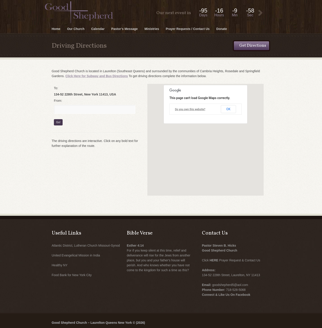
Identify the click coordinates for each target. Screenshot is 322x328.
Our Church (76, 29)
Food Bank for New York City (72, 275)
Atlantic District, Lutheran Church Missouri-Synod (86, 245)
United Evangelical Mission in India (76, 255)
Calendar (98, 29)
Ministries (151, 29)
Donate (221, 29)
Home (56, 29)
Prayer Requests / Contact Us (188, 29)
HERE (214, 260)
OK (228, 109)
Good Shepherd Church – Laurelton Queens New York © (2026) (98, 322)
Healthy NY (60, 265)
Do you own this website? (190, 109)
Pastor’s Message (124, 29)
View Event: (260, 13)
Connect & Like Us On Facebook (226, 294)
